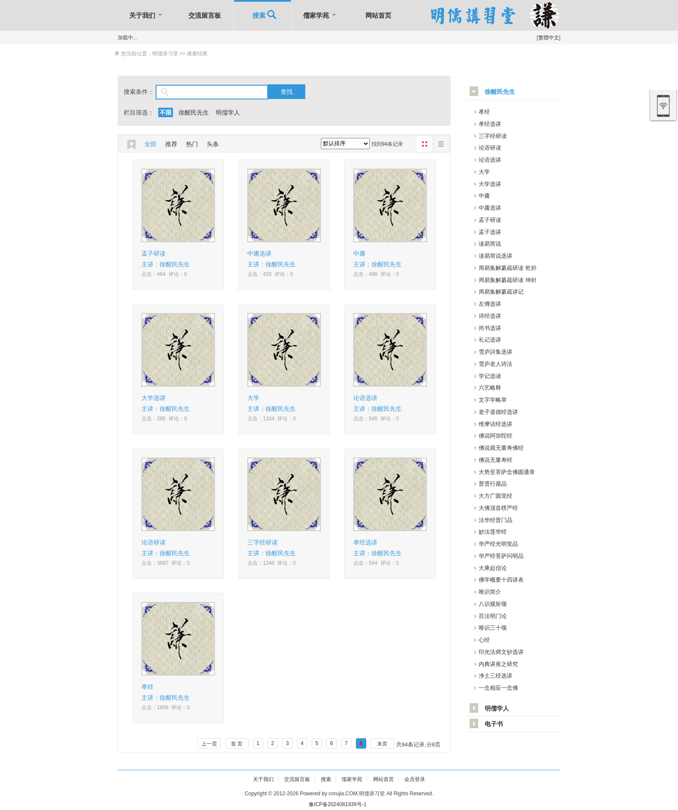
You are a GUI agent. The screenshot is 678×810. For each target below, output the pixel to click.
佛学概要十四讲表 (501, 579)
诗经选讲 (490, 316)
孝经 (147, 686)
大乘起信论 (493, 568)
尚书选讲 (490, 328)
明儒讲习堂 (165, 54)
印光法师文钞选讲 (501, 652)
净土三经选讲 (495, 675)
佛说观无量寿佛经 (501, 448)
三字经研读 (262, 542)
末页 (382, 744)
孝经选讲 (365, 542)
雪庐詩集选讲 (495, 352)
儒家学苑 (316, 15)
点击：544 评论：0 (376, 563)
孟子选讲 (490, 232)
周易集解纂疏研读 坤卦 (508, 280)
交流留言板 (205, 15)
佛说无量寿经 (495, 460)
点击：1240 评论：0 (271, 563)
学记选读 (490, 376)
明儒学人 (228, 112)
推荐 (171, 144)
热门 (192, 144)
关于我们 (142, 15)
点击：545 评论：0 (376, 419)
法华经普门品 (495, 520)
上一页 (209, 744)
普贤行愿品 (493, 483)
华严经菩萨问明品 (501, 556)
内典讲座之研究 (498, 664)
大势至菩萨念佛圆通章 (507, 472)
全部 (150, 144)
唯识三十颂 (493, 627)
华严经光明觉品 (498, 544)
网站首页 (378, 15)
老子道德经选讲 (498, 412)
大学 (253, 397)
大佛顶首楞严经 (498, 508)
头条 (213, 144)
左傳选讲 (490, 304)
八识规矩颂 (493, 604)
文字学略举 (493, 400)
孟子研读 (153, 253)
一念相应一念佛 (498, 688)
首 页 (237, 744)
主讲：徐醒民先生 (165, 264)
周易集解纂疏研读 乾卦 (508, 268)
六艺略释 (490, 387)
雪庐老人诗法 (495, 364)
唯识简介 (490, 592)
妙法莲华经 (493, 531)
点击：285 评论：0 (164, 419)
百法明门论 (493, 616)
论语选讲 (365, 397)
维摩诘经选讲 (495, 424)
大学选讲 (153, 397)
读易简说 (490, 243)
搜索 (263, 15)
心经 (484, 640)
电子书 (494, 723)
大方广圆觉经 (495, 496)
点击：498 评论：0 (376, 274)
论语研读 (153, 542)
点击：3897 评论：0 (165, 563)
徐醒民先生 (194, 112)
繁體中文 (548, 38)
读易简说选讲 (495, 256)
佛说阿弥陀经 (495, 435)
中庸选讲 (259, 253)
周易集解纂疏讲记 (501, 291)
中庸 (359, 253)
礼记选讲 (490, 339)
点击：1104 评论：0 (271, 419)
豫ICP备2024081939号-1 (337, 804)
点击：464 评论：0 (164, 274)
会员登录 (414, 779)
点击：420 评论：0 (270, 274)
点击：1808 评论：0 (165, 707)
